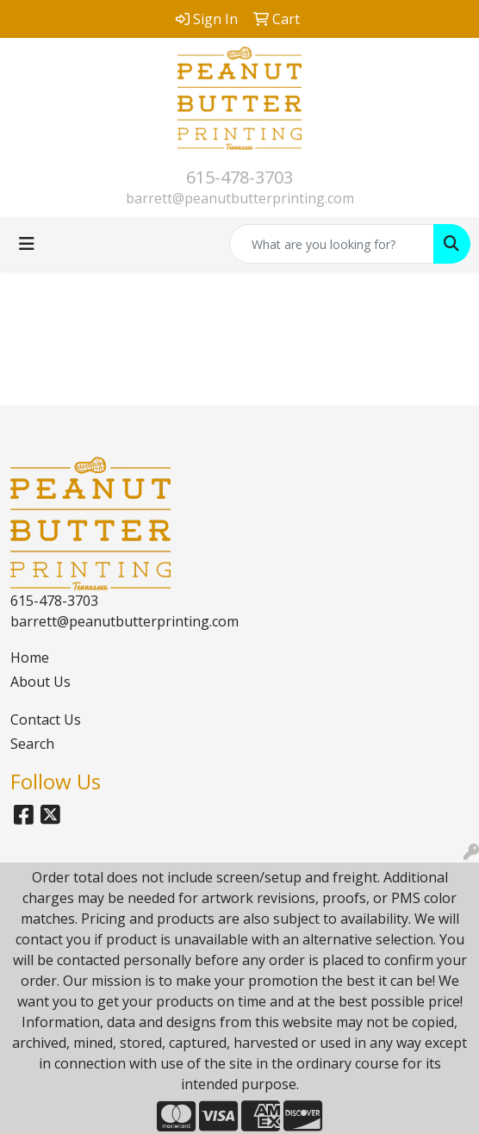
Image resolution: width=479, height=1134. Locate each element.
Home (29, 657)
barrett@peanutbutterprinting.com (240, 198)
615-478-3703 (239, 177)
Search (32, 743)
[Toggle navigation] (27, 244)
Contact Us (45, 719)
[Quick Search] (331, 244)
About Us (40, 681)
